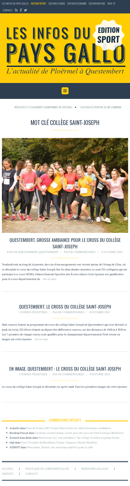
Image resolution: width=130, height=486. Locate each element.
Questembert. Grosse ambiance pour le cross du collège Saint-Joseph (65, 243)
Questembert (48, 252)
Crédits (7, 473)
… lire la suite (48, 279)
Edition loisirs (57, 3)
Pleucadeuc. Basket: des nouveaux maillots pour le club (60, 447)
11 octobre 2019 (111, 252)
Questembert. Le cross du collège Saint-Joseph (65, 306)
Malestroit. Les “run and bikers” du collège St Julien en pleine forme (79, 437)
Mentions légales (94, 468)
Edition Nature (97, 3)
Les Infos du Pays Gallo (15, 3)
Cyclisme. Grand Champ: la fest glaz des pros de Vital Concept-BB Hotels (79, 433)
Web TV (111, 3)
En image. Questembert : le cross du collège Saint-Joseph (65, 369)
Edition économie (76, 3)
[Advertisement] (66, 104)
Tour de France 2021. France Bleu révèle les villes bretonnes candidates (68, 428)
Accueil (7, 468)
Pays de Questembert (22, 252)
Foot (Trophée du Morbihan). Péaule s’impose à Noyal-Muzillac (59, 442)
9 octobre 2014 (99, 375)
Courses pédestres (33, 312)
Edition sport (38, 3)
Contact (8, 10)
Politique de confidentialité (47, 468)
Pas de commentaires (79, 252)
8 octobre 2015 (99, 312)
